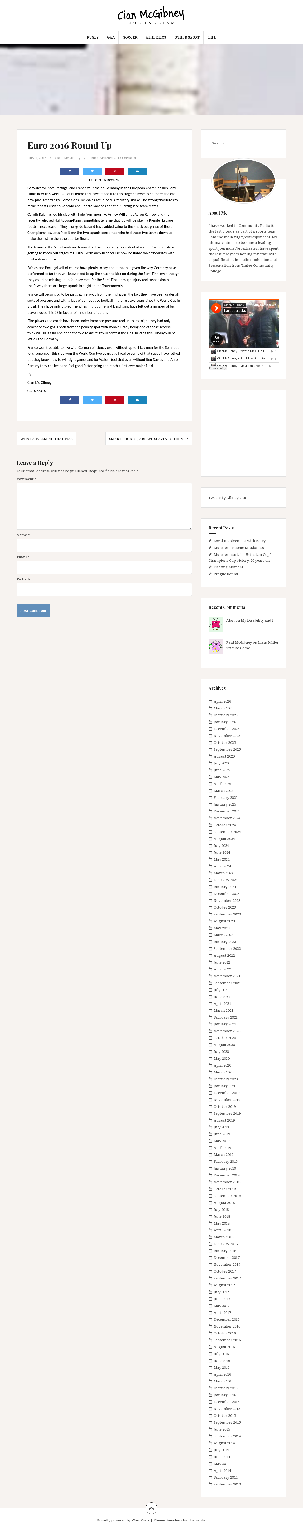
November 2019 (227, 1099)
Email (23, 557)
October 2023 (225, 907)
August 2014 (224, 1442)
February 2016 (226, 1388)
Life (212, 37)
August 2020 (224, 1044)
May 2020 (222, 1058)
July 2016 (221, 1353)
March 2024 (223, 872)
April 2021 (222, 1003)
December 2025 (227, 728)
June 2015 (222, 1429)
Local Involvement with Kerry (240, 540)
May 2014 (222, 1463)
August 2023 (224, 921)
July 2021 (221, 989)
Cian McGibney (67, 157)
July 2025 (221, 763)
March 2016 (223, 1381)
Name (23, 535)
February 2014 (226, 1477)
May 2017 (222, 1305)
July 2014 (221, 1449)
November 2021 (227, 976)
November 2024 (227, 818)
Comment (26, 478)
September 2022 (227, 948)
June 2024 (222, 852)
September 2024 (227, 831)
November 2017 (227, 1264)
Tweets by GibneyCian (227, 497)
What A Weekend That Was (46, 438)
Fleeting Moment (228, 567)
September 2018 (227, 1195)
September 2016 (227, 1339)
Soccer (130, 37)
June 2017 (222, 1298)
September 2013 (227, 1484)
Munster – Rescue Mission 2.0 (239, 547)
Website (24, 579)
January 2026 (225, 721)
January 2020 (225, 1085)
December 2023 (227, 893)
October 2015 (225, 1415)
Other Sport (187, 37)
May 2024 (222, 859)
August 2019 (224, 1120)
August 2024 (224, 838)
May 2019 (222, 1140)
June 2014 (222, 1456)
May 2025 (222, 776)
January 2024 (225, 886)
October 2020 (225, 1037)
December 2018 (227, 1175)
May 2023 (222, 927)
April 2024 (222, 866)
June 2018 (222, 1216)
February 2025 (226, 797)
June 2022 (222, 962)
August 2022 (224, 955)
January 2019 (225, 1168)
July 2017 (221, 1291)
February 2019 (226, 1161)
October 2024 (225, 824)
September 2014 (227, 1436)
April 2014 (222, 1470)
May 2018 (222, 1223)
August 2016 (224, 1346)
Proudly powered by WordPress (123, 1520)
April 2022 (222, 969)
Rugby (93, 37)
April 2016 (222, 1374)
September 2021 (227, 982)
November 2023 (227, 900)
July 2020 (221, 1051)
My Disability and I (257, 620)
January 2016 (225, 1394)
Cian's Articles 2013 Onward (112, 157)
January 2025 (225, 804)
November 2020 (227, 1030)
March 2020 (223, 1072)
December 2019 (227, 1092)
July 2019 (221, 1127)
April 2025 (222, 783)
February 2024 (226, 879)
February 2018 (226, 1243)
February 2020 (226, 1079)
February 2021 (226, 1017)
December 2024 (227, 811)
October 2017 (225, 1271)
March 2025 (223, 790)
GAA (111, 37)
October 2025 (225, 742)
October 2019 (225, 1106)
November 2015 (227, 1408)
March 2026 (223, 708)
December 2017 (227, 1257)
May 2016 (222, 1367)
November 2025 (227, 735)
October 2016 (225, 1333)
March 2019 (223, 1154)
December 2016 (227, 1319)
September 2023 (227, 914)
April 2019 (222, 1147)
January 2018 (225, 1250)
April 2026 (222, 701)
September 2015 (227, 1422)
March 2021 (223, 1010)
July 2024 (221, 845)
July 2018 (221, 1209)
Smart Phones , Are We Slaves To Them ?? (148, 438)
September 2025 (227, 749)
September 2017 (227, 1278)
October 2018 (225, 1188)
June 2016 (222, 1360)
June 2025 (222, 769)
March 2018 (223, 1236)
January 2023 (225, 941)
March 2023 (223, 934)
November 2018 (227, 1182)
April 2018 (222, 1230)
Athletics (156, 37)
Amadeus (174, 1520)
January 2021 (225, 1024)
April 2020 (222, 1065)
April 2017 (222, 1312)
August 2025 (224, 756)
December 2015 (227, 1401)
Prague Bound (226, 573)
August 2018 (224, 1202)
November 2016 (227, 1326)
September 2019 (227, 1113)
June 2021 (222, 996)
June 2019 (222, 1133)
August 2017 (224, 1285)
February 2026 (226, 715)
